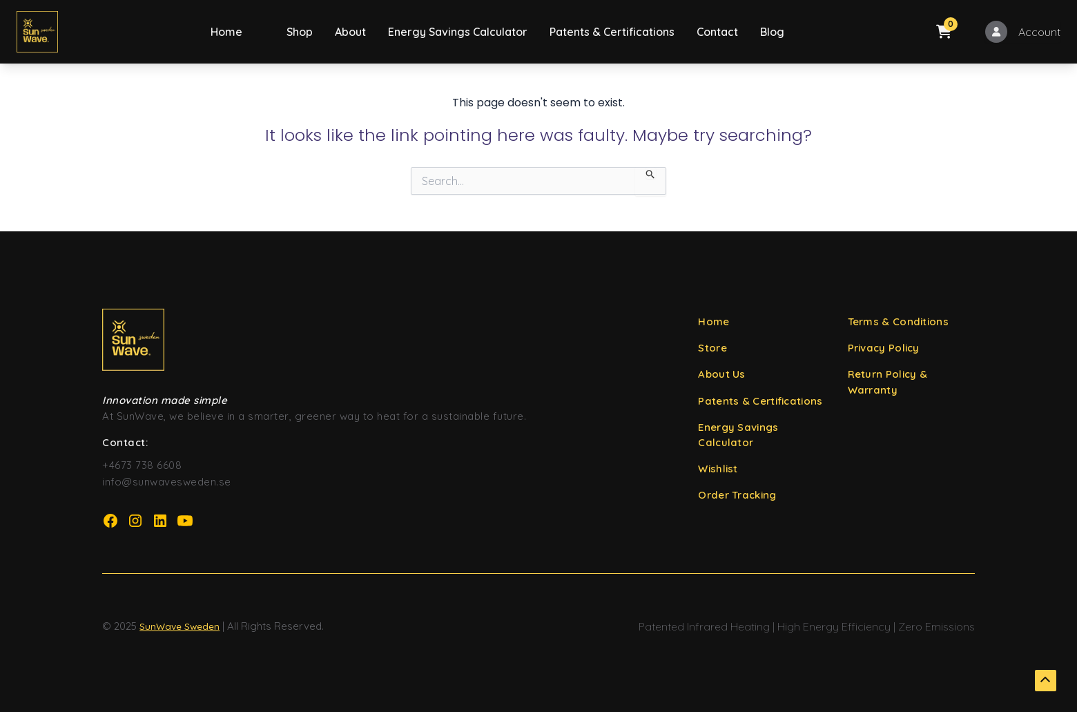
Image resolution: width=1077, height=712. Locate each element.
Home (226, 32)
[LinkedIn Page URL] (160, 520)
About (350, 32)
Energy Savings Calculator (457, 32)
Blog (772, 32)
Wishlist (717, 470)
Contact (717, 32)
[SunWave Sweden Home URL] (378, 340)
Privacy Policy (884, 348)
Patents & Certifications (612, 32)
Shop (300, 32)
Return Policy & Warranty (888, 382)
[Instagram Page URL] (135, 520)
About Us (721, 374)
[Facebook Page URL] (110, 520)
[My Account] (1022, 32)
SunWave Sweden (180, 626)
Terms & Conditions (898, 321)
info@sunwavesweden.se (166, 481)
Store (712, 348)
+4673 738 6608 (142, 465)
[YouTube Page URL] (185, 520)
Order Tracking (737, 496)
